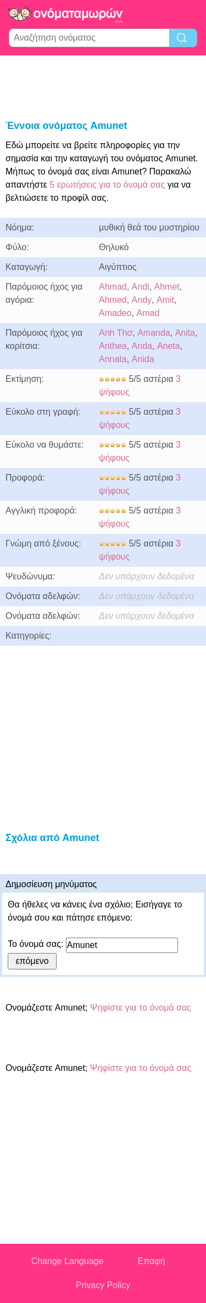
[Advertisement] (103, 85)
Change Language (67, 1261)
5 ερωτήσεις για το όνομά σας (106, 184)
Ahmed (113, 299)
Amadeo (115, 313)
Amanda (153, 332)
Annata (113, 359)
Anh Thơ (115, 332)
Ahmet (167, 286)
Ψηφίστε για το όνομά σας (140, 1007)
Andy (142, 299)
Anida (143, 359)
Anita (185, 332)
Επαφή (151, 1261)
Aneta (168, 346)
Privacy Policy (103, 1285)
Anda (142, 346)
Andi (140, 286)
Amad (147, 313)
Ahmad (113, 286)
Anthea (113, 346)
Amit (165, 299)
